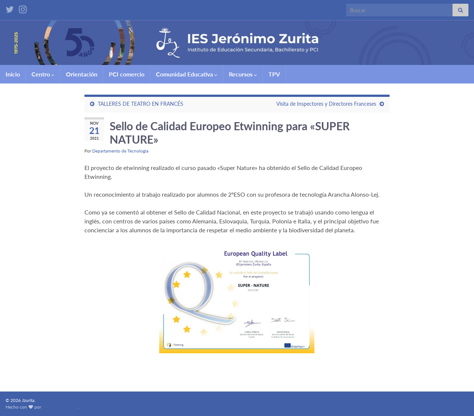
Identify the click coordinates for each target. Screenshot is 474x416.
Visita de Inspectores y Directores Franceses (326, 104)
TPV (274, 74)
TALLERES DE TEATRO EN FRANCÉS (140, 104)
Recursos (243, 74)
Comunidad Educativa (186, 74)
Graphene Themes (60, 407)
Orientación (81, 74)
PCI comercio (126, 74)
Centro (42, 74)
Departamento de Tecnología (120, 151)
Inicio (13, 74)
